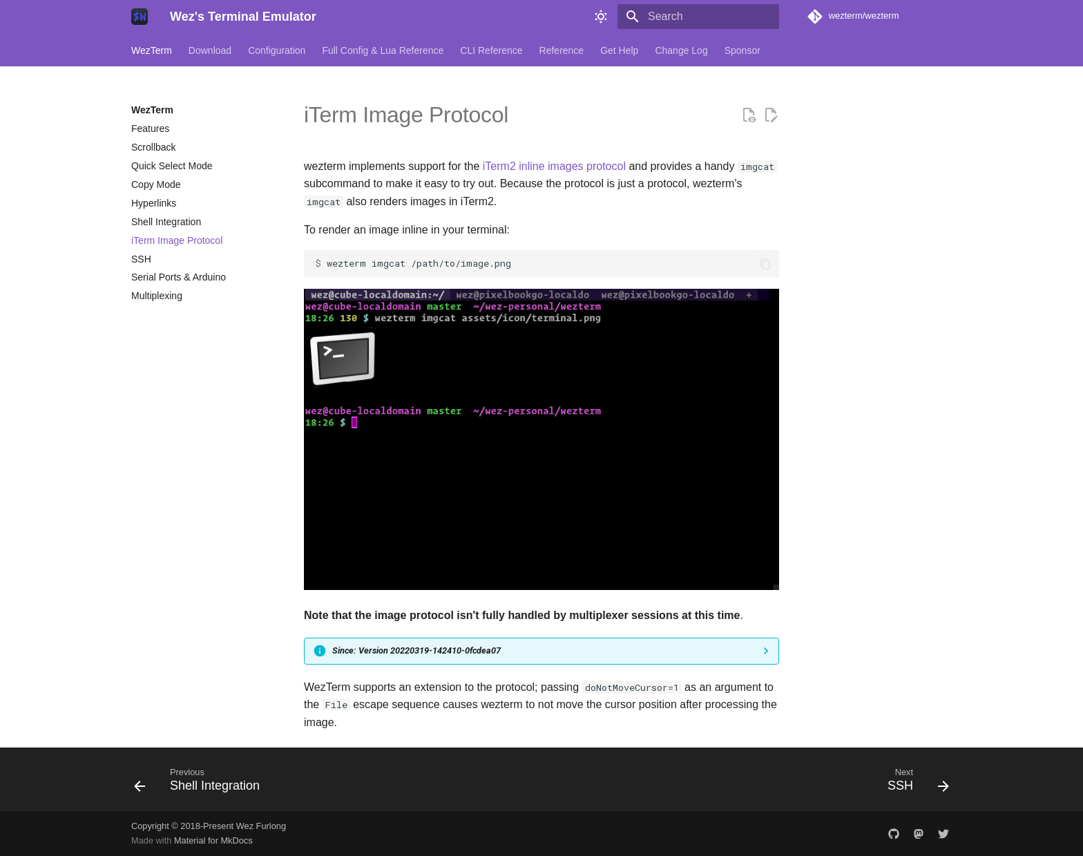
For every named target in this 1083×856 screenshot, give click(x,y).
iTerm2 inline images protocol (554, 166)
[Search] (698, 16)
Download (210, 50)
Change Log (681, 50)
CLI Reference (491, 50)
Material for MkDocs (213, 840)
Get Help (619, 50)
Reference (561, 50)
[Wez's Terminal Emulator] (139, 16)
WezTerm (151, 50)
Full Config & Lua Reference (382, 50)
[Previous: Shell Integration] (201, 783)
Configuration (276, 50)
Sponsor (742, 50)
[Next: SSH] (914, 783)
